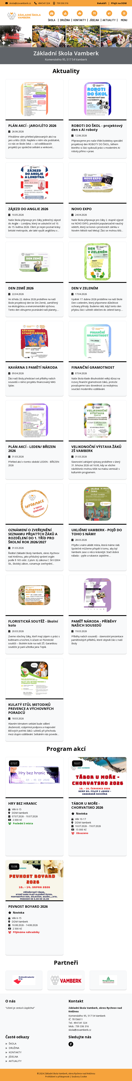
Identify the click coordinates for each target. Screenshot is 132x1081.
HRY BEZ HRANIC (22, 803)
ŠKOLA (10, 1043)
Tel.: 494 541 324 (78, 1022)
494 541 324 (44, 3)
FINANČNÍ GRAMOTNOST (92, 367)
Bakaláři (101, 3)
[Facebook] (71, 1044)
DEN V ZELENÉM (84, 288)
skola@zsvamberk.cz (20, 3)
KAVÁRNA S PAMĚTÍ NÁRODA (32, 367)
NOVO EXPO (81, 209)
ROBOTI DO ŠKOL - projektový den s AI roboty (96, 127)
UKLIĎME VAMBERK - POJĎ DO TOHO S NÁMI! (96, 532)
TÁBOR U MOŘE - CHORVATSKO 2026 (87, 805)
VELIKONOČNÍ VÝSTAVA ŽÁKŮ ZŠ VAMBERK (96, 449)
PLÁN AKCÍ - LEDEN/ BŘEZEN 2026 (32, 449)
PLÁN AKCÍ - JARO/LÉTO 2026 (32, 125)
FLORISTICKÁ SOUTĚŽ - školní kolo (33, 623)
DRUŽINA (12, 1047)
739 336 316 (62, 3)
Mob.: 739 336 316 (79, 1026)
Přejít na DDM (119, 3)
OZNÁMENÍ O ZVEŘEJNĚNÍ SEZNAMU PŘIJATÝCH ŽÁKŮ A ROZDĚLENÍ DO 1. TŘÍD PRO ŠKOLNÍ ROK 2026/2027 (32, 536)
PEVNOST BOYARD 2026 (28, 907)
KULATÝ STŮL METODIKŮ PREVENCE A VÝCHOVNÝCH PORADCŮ (31, 709)
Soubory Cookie (79, 1076)
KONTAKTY (13, 1052)
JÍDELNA (11, 1056)
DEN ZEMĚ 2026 (21, 288)
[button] (124, 16)
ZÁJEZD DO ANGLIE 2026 (28, 209)
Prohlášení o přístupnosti (57, 1076)
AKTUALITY (13, 1060)
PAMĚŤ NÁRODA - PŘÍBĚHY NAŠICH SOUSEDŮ (94, 623)
